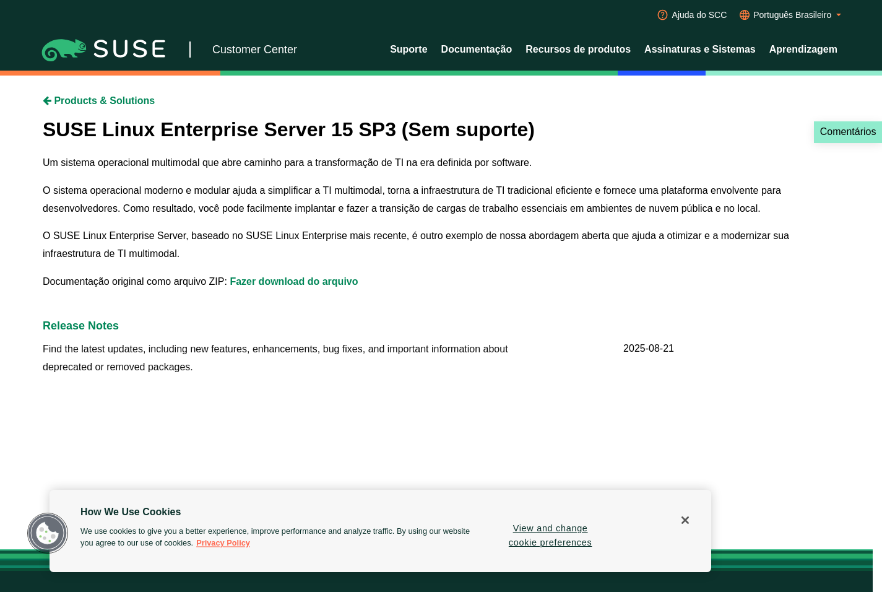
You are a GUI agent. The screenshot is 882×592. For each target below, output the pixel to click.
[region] (380, 531)
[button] (47, 533)
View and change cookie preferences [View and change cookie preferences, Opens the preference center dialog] (550, 535)
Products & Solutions (99, 100)
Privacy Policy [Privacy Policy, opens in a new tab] (223, 543)
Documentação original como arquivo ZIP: (136, 281)
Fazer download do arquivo (294, 281)
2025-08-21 (648, 348)
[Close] (685, 520)
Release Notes (81, 326)
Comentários (848, 131)
